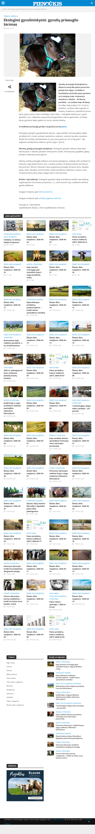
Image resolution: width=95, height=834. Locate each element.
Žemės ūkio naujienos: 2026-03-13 (80, 574)
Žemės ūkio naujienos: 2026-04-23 (58, 240)
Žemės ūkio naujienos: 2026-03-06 (35, 640)
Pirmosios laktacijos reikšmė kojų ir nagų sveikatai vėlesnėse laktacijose (58, 479)
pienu (64, 126)
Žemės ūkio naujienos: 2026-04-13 (58, 341)
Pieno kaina (77, 234)
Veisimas (39, 300)
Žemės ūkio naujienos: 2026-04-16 (58, 306)
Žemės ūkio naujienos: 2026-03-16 (58, 574)
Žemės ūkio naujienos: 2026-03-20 (12, 544)
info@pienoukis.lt (57, 827)
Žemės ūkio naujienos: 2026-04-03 (58, 407)
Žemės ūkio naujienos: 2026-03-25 (12, 511)
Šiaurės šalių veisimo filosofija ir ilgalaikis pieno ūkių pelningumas (36, 512)
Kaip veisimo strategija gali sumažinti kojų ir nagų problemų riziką (34, 272)
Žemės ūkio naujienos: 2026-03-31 (80, 443)
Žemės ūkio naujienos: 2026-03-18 (80, 544)
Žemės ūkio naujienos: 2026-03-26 (80, 478)
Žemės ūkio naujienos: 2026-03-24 (58, 511)
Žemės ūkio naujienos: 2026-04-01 (35, 443)
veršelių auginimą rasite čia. (50, 198)
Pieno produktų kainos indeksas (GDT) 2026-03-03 (57, 640)
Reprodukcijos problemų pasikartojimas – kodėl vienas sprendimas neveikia (36, 308)
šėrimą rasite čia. (46, 191)
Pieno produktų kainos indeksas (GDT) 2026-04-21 (79, 240)
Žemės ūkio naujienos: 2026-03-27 (35, 478)
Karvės (29, 264)
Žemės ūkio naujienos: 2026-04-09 (35, 374)
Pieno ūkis (9, 80)
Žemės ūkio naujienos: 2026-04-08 (80, 374)
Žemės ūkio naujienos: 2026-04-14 (35, 341)
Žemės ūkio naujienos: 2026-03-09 (12, 640)
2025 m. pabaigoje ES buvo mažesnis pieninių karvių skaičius (13, 375)
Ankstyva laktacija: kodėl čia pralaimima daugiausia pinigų (13, 574)
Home (4, 9)
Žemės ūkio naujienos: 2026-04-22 (12, 270)
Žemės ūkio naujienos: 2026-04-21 (58, 270)
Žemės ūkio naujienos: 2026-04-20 (80, 270)
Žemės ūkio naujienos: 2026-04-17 (12, 306)
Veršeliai (14, 16)
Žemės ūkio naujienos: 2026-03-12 (35, 605)
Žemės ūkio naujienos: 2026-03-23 (80, 511)
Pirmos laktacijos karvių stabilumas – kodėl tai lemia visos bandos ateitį (13, 606)
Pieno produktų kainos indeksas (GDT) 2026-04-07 (57, 374)
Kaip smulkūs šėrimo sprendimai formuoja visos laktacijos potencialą (58, 445)
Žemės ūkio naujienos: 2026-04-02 (12, 443)
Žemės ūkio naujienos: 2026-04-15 (80, 306)
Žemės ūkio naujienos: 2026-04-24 (35, 240)
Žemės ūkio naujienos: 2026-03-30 (12, 478)
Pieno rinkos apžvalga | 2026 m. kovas (57, 610)
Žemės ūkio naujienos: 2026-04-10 (80, 341)
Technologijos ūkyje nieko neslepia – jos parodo (81, 410)
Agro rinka (8, 369)
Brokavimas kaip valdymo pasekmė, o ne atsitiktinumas (13, 344)
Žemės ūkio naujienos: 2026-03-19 (58, 544)
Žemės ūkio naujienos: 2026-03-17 (35, 574)
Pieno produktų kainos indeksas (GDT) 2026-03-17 (34, 544)
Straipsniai (8, 234)
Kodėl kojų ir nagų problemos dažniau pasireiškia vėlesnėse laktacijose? (12, 409)
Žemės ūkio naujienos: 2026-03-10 (80, 605)
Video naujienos (10, 237)
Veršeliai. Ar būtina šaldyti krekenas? (12, 241)
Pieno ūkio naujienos (12, 336)
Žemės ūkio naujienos (35, 234)
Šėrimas (7, 16)
